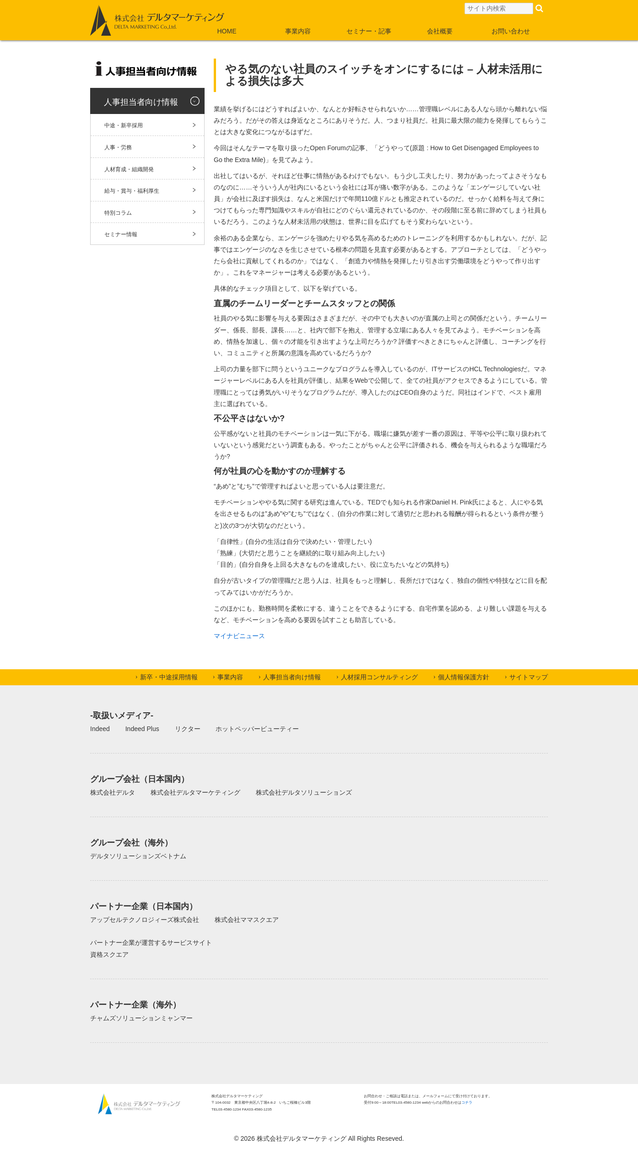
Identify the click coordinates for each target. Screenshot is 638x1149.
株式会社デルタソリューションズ (304, 792)
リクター (187, 728)
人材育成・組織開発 (129, 169)
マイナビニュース (239, 636)
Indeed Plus (142, 728)
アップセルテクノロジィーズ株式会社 (144, 919)
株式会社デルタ (112, 792)
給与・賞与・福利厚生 (131, 191)
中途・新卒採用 (123, 125)
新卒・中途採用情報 (169, 677)
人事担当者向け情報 (141, 102)
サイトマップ (528, 677)
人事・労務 (118, 147)
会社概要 (440, 31)
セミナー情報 (120, 234)
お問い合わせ (511, 31)
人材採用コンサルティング (379, 677)
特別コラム (118, 213)
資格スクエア (109, 954)
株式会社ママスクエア (247, 919)
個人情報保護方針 (463, 677)
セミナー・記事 (368, 31)
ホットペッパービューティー (257, 728)
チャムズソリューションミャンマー (141, 1018)
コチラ (466, 1102)
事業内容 (298, 31)
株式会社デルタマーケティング (195, 792)
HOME (227, 31)
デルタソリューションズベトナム (138, 856)
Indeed (100, 728)
